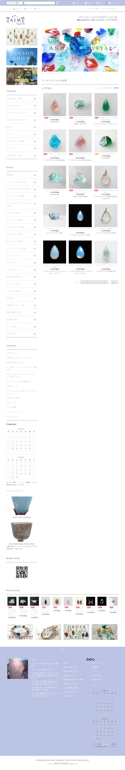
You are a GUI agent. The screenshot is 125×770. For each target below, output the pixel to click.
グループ (28, 9)
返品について (68, 675)
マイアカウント (97, 663)
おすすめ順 (102, 88)
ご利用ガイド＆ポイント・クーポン (19, 358)
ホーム (9, 9)
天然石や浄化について (14, 362)
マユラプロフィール (13, 412)
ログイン (100, 3)
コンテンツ (38, 9)
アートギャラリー (12, 417)
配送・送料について (71, 671)
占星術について (12, 386)
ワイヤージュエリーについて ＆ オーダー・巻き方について (20, 375)
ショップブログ (69, 692)
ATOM (70, 696)
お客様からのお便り (13, 398)
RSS (65, 696)
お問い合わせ (112, 8)
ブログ (104, 8)
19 (113, 282)
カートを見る (96, 675)
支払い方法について (71, 667)
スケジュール (11, 403)
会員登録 (89, 3)
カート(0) (113, 3)
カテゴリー (17, 9)
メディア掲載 (11, 407)
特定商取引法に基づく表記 (73, 679)
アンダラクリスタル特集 (53, 73)
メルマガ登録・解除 (93, 8)
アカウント (77, 3)
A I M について (11, 353)
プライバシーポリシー (72, 684)
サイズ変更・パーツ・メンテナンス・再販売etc (21, 368)
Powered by (62, 764)
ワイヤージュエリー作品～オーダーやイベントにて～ (21, 392)
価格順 (110, 88)
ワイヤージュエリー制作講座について (20, 381)
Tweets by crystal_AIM (14, 491)
